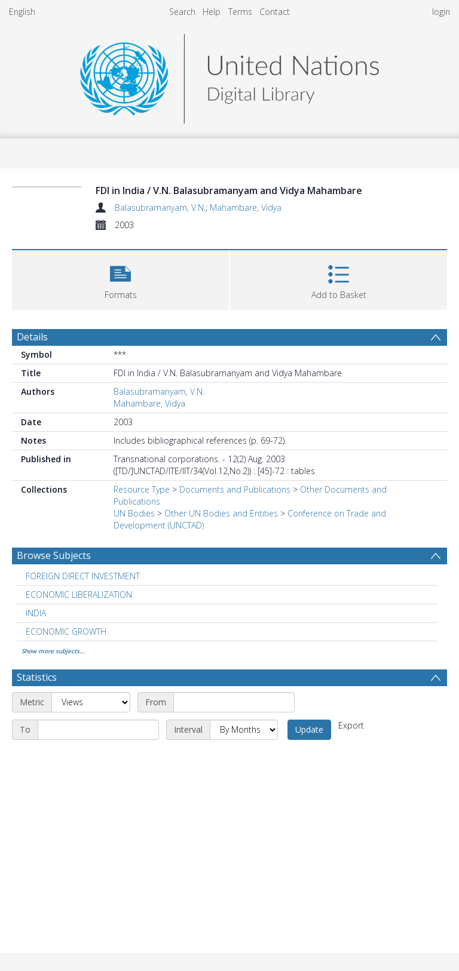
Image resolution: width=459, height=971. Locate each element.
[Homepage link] (229, 76)
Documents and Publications (234, 489)
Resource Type (142, 489)
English (22, 11)
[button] (120, 278)
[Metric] (90, 702)
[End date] (98, 730)
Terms (240, 11)
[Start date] (234, 702)
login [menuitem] (441, 11)
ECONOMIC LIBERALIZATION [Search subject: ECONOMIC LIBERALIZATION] (79, 594)
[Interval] (244, 730)
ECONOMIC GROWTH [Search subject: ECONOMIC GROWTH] (66, 631)
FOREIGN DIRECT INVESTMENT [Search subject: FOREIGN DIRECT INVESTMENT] (83, 576)
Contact (274, 11)
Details (32, 336)
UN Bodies (134, 513)
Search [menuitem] (182, 11)
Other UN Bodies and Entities (221, 513)
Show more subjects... (53, 651)
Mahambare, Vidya (245, 207)
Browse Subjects (54, 555)
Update (309, 729)
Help (212, 11)
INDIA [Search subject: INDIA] (36, 613)
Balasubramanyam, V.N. (160, 207)
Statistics (37, 677)
